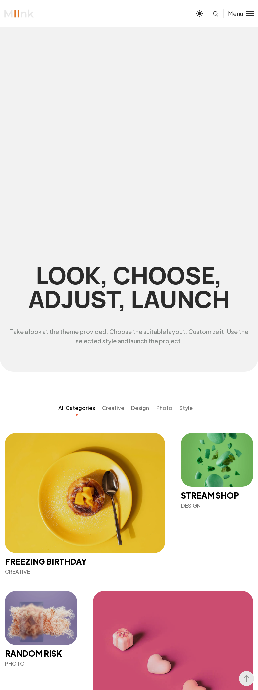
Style (186, 407)
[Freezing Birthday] (85, 504)
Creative (113, 407)
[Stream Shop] (217, 471)
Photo (164, 407)
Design (140, 407)
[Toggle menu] (238, 13)
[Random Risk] (41, 629)
